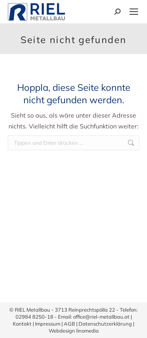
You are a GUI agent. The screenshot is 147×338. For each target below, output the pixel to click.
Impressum (47, 324)
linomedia (87, 331)
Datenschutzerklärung (105, 324)
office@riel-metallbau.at (101, 317)
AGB (69, 324)
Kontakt (22, 324)
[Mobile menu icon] (133, 11)
